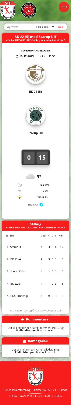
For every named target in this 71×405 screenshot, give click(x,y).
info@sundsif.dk (52, 396)
